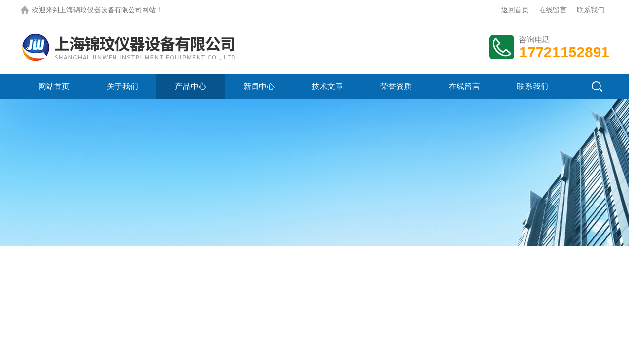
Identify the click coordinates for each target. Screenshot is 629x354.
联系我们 (590, 10)
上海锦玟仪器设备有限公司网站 (107, 10)
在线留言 (553, 10)
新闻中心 (259, 86)
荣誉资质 (396, 86)
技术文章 (327, 86)
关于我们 (122, 86)
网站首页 (54, 86)
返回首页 (515, 10)
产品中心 (190, 86)
